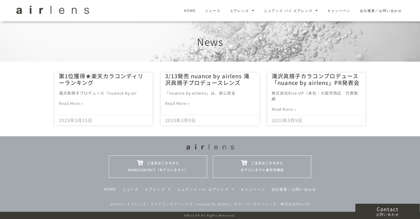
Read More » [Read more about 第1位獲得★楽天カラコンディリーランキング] (71, 103)
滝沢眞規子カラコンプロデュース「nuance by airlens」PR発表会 (316, 79)
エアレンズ (242, 10)
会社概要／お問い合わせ (381, 10)
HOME (190, 10)
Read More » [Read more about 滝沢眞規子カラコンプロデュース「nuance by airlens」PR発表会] (284, 109)
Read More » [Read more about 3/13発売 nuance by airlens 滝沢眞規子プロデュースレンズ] (177, 103)
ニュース (212, 10)
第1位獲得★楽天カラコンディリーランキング (101, 79)
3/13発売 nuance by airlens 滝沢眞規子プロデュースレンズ (207, 79)
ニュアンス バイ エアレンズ (291, 10)
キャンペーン (338, 10)
